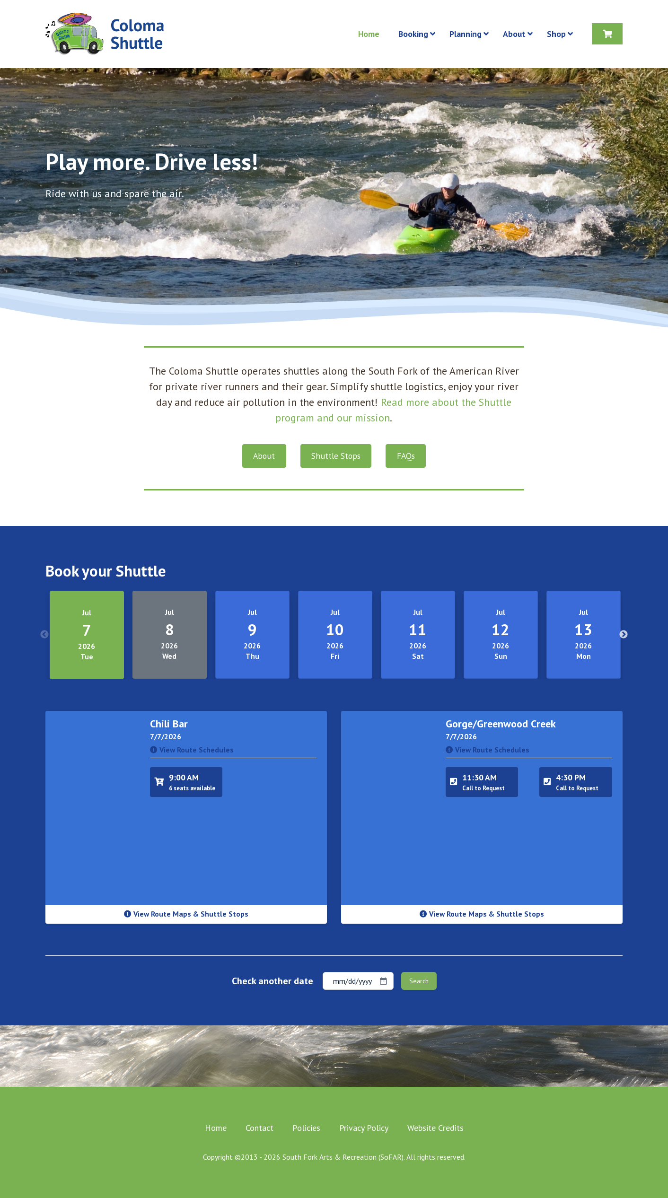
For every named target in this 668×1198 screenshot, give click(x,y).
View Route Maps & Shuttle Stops (186, 913)
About (264, 455)
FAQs (406, 455)
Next (623, 634)
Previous (44, 634)
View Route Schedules (192, 749)
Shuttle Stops (335, 455)
